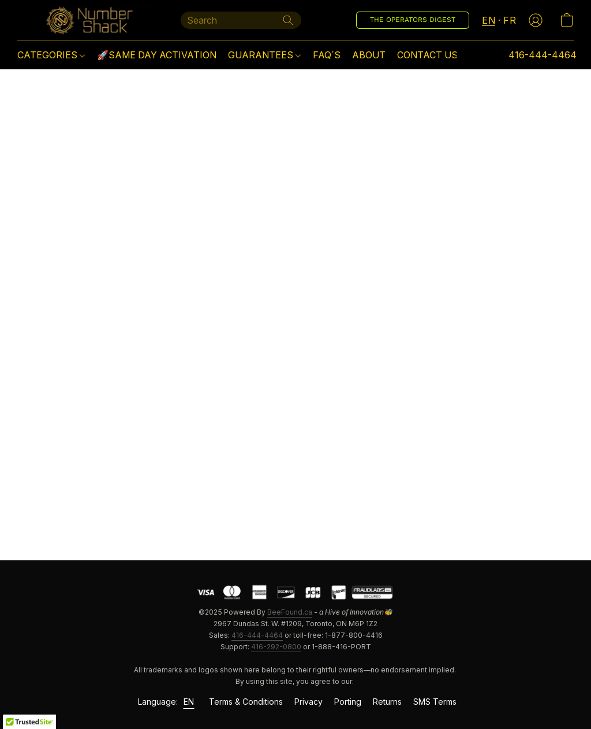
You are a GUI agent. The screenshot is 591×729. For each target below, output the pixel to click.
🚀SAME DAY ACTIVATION (156, 55)
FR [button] (509, 20)
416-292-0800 (276, 646)
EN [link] (189, 701)
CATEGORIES (51, 55)
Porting (347, 701)
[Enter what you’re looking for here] (241, 20)
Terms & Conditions (246, 701)
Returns (387, 701)
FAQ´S (327, 55)
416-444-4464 (257, 635)
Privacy (308, 701)
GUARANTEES (264, 55)
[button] (87, 20)
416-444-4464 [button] (542, 55)
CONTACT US (427, 55)
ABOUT (369, 55)
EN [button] (488, 20)
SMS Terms (435, 701)
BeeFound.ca (289, 612)
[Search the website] (288, 20)
